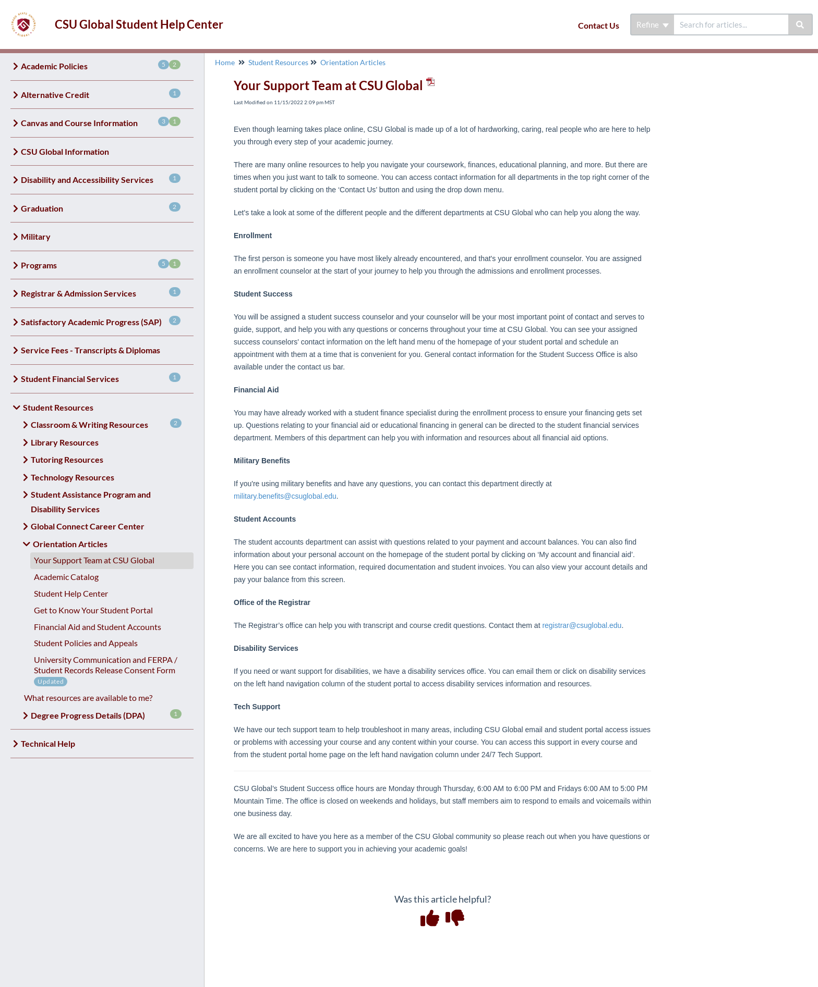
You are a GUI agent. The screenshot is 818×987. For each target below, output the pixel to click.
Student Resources (58, 407)
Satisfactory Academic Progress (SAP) (101, 321)
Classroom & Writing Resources (106, 423)
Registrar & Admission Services (101, 292)
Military (36, 236)
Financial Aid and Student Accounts (97, 627)
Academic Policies (101, 65)
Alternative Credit (101, 94)
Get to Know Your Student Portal (93, 610)
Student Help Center (71, 593)
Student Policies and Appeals (86, 643)
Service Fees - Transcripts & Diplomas (90, 350)
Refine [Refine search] (652, 24)
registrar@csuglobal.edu (581, 625)
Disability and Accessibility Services (101, 179)
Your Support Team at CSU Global (94, 560)
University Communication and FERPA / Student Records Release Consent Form (105, 665)
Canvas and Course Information (101, 122)
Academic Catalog (66, 577)
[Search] (800, 24)
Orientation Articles (70, 544)
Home (225, 62)
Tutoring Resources (67, 459)
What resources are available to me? (88, 697)
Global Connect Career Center (88, 526)
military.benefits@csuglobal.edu (285, 496)
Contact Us (598, 25)
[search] (731, 24)
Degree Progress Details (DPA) (106, 714)
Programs (101, 264)
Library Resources (65, 442)
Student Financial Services (101, 378)
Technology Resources (72, 477)
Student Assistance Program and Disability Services (91, 501)
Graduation (101, 207)
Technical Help (48, 743)
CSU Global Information (65, 151)
